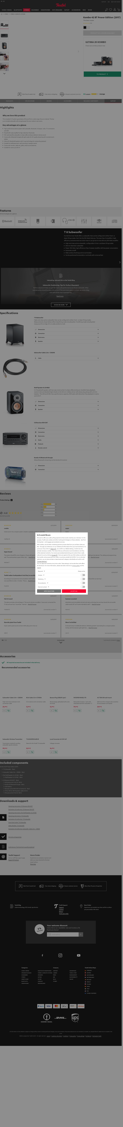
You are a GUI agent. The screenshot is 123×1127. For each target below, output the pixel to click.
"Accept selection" (42, 561)
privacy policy (76, 565)
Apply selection (49, 591)
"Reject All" (53, 548)
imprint (39, 567)
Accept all (74, 591)
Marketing (40, 579)
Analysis (40, 575)
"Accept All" (54, 555)
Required (40, 571)
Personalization (42, 583)
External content (42, 587)
